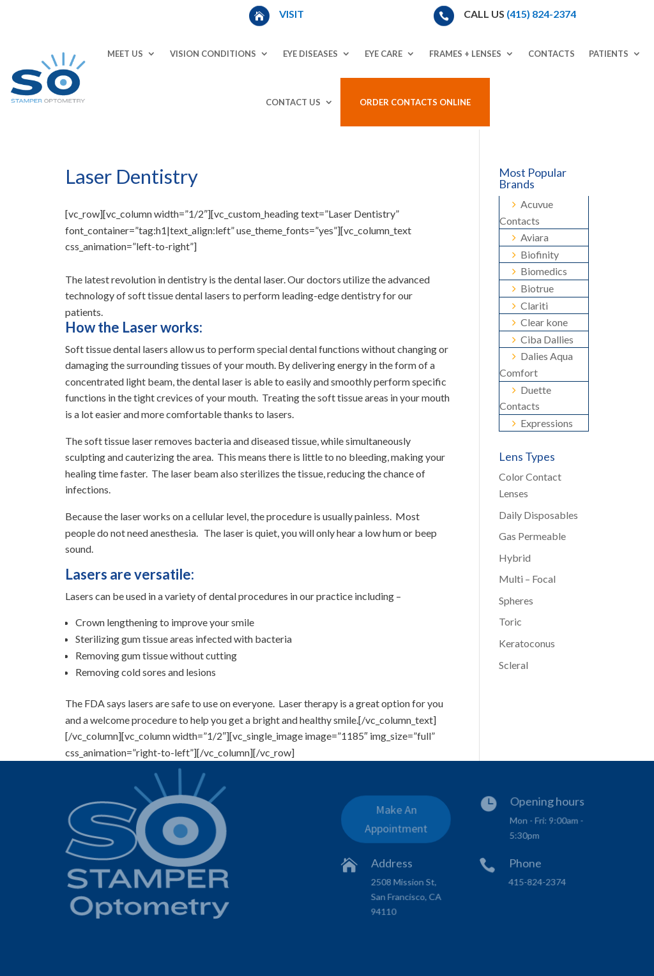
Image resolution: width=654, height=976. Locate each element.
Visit (292, 14)
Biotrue (533, 288)
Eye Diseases (310, 54)
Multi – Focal (527, 579)
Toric (510, 621)
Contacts (551, 54)
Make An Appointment (396, 820)
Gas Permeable (532, 536)
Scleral (513, 665)
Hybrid (515, 558)
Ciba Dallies (543, 339)
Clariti (530, 305)
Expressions (542, 423)
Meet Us (125, 54)
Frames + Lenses (465, 54)
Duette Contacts (525, 398)
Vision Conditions (213, 54)
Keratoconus (527, 643)
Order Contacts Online (415, 102)
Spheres (516, 600)
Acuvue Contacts (526, 212)
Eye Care (383, 54)
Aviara (530, 237)
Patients (608, 54)
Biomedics (539, 271)
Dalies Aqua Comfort (536, 364)
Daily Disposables (538, 515)
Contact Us (293, 102)
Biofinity (535, 254)
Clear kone (540, 322)
